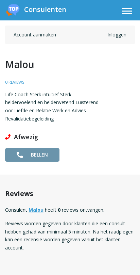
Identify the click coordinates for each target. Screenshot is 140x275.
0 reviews (14, 82)
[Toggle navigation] (127, 12)
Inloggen (116, 34)
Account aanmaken (35, 34)
